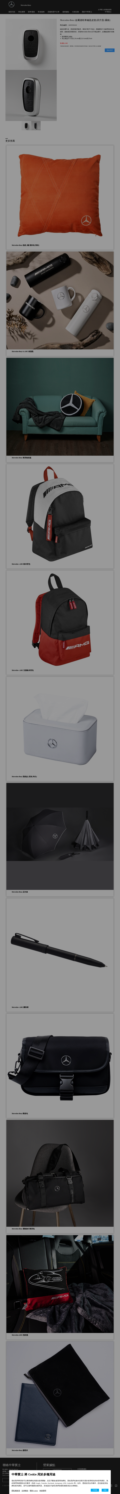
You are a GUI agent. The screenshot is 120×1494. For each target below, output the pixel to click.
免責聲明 (42, 1491)
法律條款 (25, 1491)
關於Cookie (34, 1491)
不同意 (95, 1490)
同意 (105, 1490)
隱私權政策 (16, 1491)
